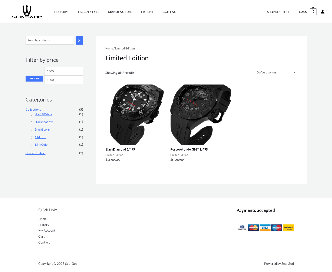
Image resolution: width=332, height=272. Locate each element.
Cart (41, 236)
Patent (140, 12)
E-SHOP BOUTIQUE (278, 12)
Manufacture (115, 12)
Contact (161, 12)
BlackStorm (43, 136)
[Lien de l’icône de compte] (323, 12)
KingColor (42, 152)
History (60, 12)
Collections (34, 116)
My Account (46, 231)
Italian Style (84, 12)
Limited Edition (36, 160)
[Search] (79, 40)
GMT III (40, 144)
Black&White (44, 121)
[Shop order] (275, 72)
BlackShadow (44, 129)
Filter (34, 88)
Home (109, 48)
